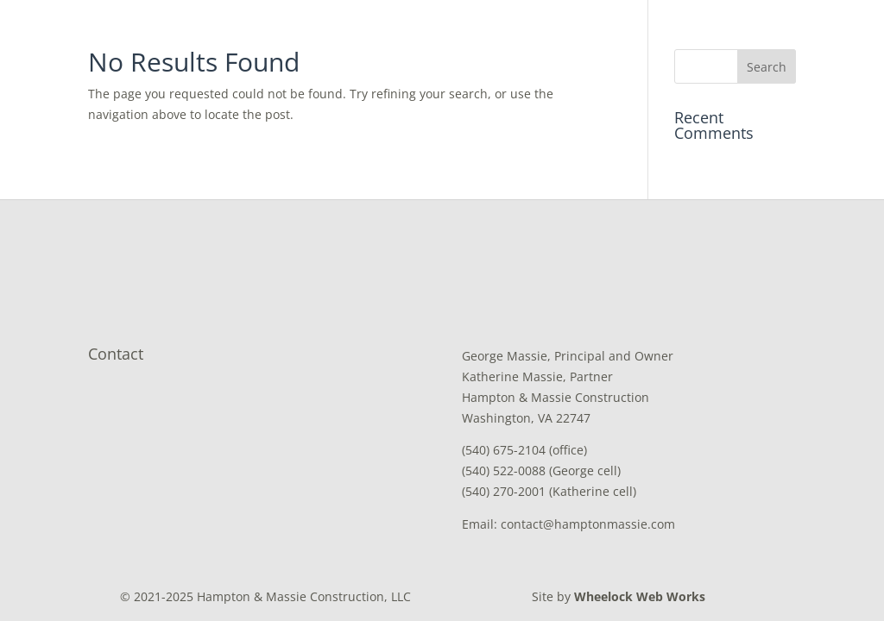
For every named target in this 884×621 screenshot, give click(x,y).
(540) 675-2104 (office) (524, 450)
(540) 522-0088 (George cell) (541, 470)
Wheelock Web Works (639, 596)
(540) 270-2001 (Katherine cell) (549, 491)
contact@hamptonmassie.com (588, 524)
